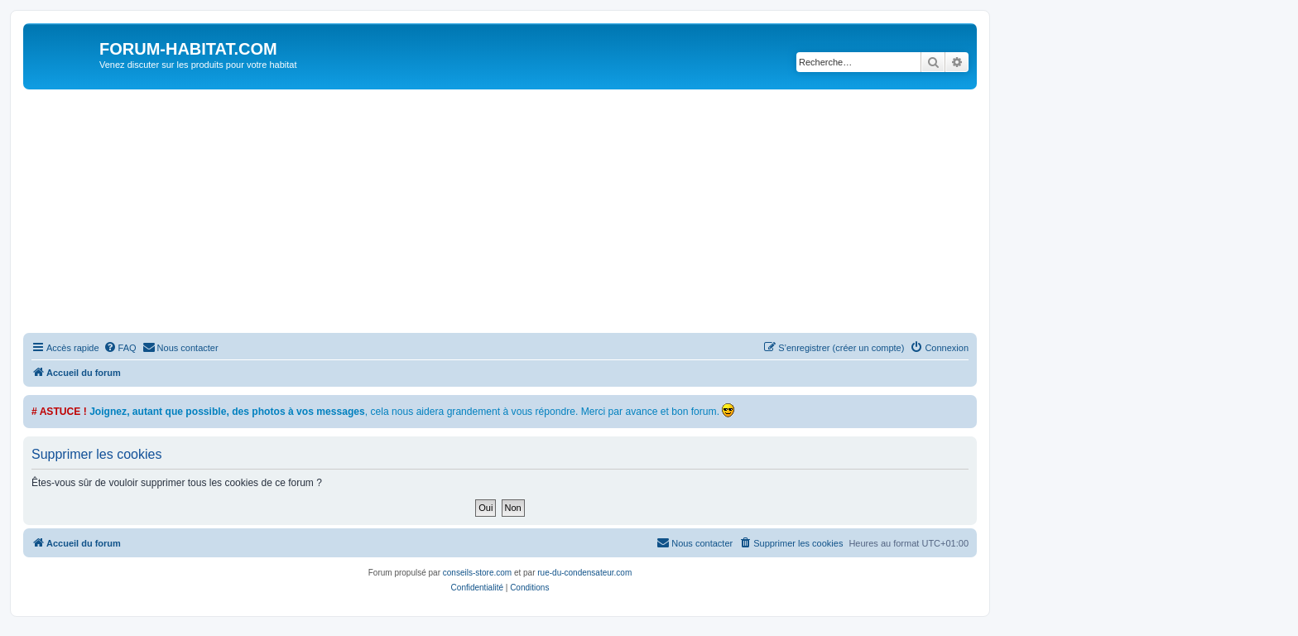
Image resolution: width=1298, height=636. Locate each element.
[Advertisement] (520, 214)
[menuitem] (120, 348)
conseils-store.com (477, 572)
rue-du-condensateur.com (584, 572)
